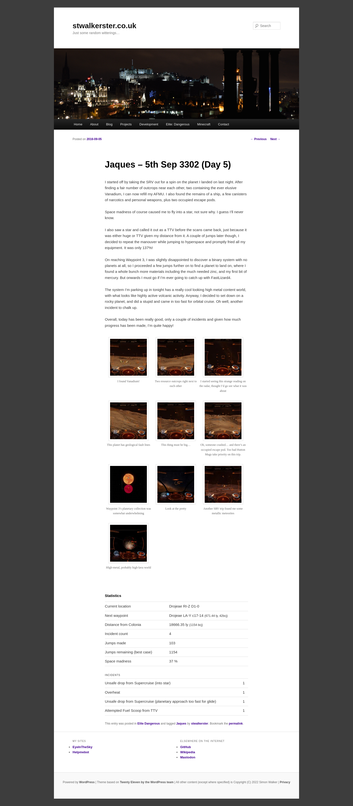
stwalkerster (199, 723)
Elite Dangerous (149, 723)
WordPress (87, 782)
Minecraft (203, 124)
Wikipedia (187, 752)
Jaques (181, 723)
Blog (109, 124)
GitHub (185, 747)
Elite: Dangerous (177, 124)
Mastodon (187, 757)
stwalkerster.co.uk (104, 26)
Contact (223, 124)
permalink (236, 723)
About (94, 124)
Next (275, 139)
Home (78, 124)
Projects (126, 124)
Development (148, 124)
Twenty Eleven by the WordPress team (147, 782)
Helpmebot (81, 752)
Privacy (285, 782)
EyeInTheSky (82, 747)
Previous (259, 139)
